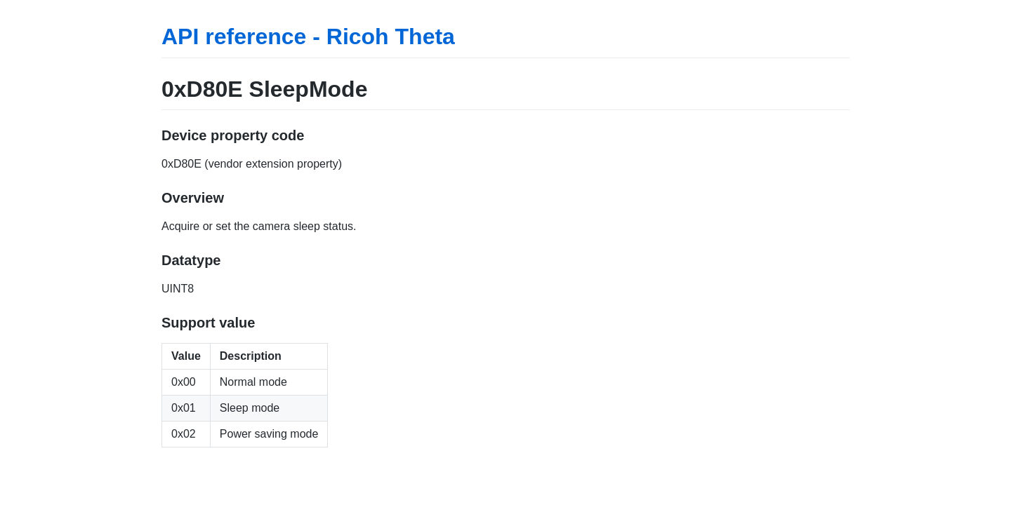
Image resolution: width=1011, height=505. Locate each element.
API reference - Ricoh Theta (308, 36)
